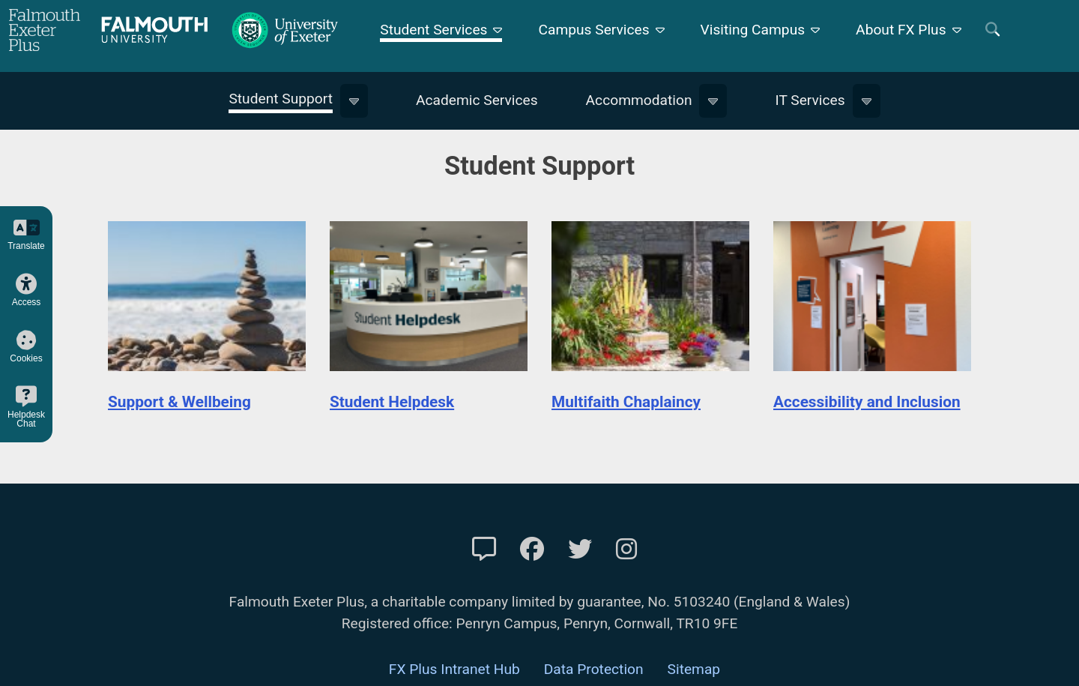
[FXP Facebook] (532, 549)
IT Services (809, 100)
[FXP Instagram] (626, 549)
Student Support (281, 98)
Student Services (433, 29)
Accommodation (639, 100)
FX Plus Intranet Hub (454, 669)
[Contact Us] (484, 549)
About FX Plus (901, 29)
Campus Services (593, 29)
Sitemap (694, 669)
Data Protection (594, 669)
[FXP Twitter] (580, 549)
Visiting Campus (753, 29)
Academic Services (477, 100)
